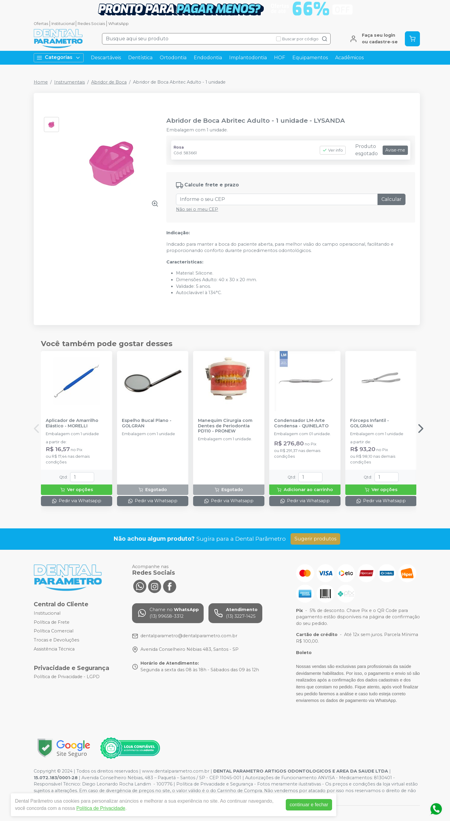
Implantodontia (248, 57)
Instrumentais (69, 82)
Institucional (63, 23)
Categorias (58, 57)
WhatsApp (118, 23)
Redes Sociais (91, 23)
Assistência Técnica (54, 649)
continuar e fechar (309, 804)
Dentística (140, 57)
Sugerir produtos (315, 539)
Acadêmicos (349, 57)
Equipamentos (310, 57)
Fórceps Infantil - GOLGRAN (369, 423)
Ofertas (41, 23)
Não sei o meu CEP (197, 209)
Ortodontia (173, 57)
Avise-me (395, 150)
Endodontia (208, 57)
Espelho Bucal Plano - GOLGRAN (146, 423)
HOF (279, 57)
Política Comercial (53, 631)
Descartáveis (106, 57)
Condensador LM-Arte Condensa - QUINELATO (301, 423)
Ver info (332, 150)
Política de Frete (51, 622)
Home (41, 82)
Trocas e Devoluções (56, 640)
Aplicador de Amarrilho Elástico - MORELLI (72, 423)
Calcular (391, 199)
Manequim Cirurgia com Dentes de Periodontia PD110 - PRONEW (225, 426)
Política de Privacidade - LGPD (67, 677)
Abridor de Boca (109, 82)
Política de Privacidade (100, 808)
